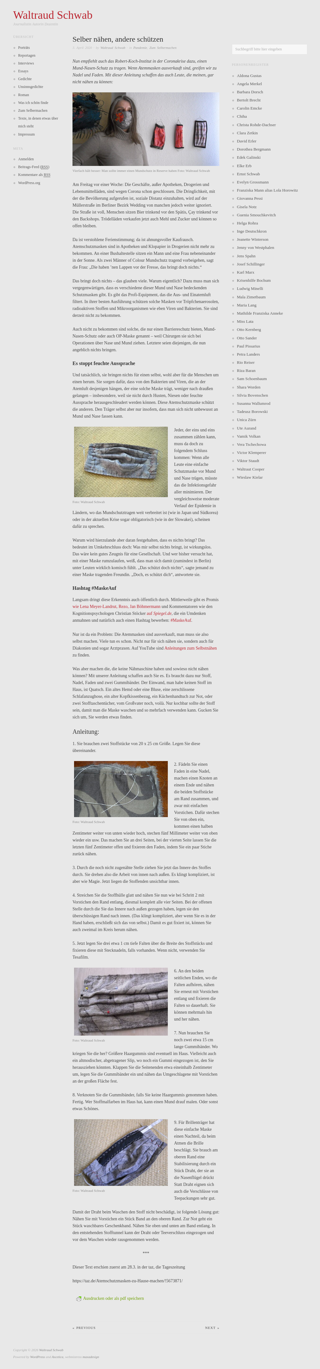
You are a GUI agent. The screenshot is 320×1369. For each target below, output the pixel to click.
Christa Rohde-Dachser (256, 124)
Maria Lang (247, 305)
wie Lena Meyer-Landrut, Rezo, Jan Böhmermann (116, 606)
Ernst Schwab (248, 174)
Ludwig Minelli (250, 288)
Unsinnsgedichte (30, 87)
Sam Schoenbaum (252, 378)
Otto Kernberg (249, 329)
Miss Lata (245, 321)
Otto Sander (247, 338)
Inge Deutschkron (252, 231)
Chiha (242, 116)
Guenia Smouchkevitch (256, 215)
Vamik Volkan (248, 436)
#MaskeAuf (181, 620)
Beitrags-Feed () (33, 167)
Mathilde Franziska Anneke (260, 313)
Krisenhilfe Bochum (254, 280)
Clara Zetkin (247, 133)
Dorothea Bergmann (254, 149)
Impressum (26, 134)
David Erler (247, 141)
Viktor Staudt (248, 460)
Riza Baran (246, 370)
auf (159, 613)
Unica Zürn (246, 419)
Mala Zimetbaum (251, 297)
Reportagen (26, 55)
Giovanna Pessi (250, 198)
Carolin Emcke (249, 108)
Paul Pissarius (248, 346)
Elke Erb (244, 165)
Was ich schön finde (33, 102)
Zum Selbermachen (163, 47)
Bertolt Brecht (249, 100)
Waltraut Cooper (250, 469)
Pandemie (140, 47)
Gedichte (25, 79)
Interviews (26, 63)
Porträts (24, 47)
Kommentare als (34, 174)
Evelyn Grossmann (253, 182)
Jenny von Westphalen (255, 247)
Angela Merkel (249, 83)
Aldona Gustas (249, 75)
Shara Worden (248, 387)
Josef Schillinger (251, 264)
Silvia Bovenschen (252, 395)
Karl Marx (245, 272)
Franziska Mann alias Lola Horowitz (267, 190)
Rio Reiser (246, 362)
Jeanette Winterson (252, 239)
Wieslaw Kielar (250, 477)
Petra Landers (248, 354)
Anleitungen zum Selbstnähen (190, 648)
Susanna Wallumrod (253, 403)
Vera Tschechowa (251, 444)
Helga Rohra (247, 223)
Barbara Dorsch (250, 92)
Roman (23, 95)
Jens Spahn (246, 256)
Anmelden (26, 159)
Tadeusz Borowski (252, 411)
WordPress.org (29, 183)
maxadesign (90, 1356)
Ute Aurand (246, 428)
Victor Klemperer (251, 452)
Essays (23, 71)
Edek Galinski (249, 157)
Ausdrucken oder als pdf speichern (110, 1298)
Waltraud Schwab (113, 47)
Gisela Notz (247, 206)
